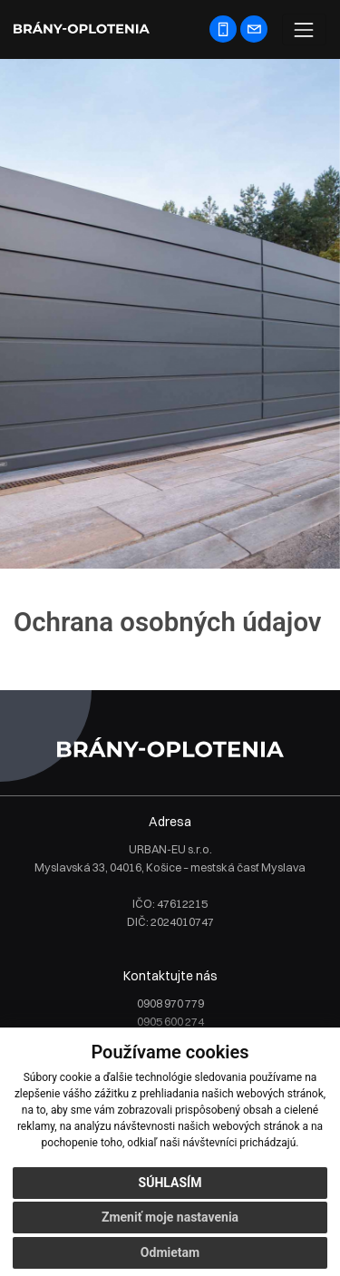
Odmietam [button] (170, 1252)
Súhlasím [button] (170, 1182)
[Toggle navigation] (304, 29)
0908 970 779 (170, 1003)
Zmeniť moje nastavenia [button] (170, 1217)
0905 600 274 (170, 1021)
